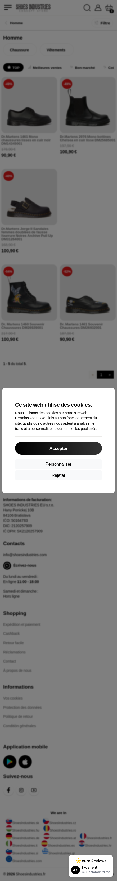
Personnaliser (58, 463)
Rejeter (58, 475)
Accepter (59, 448)
